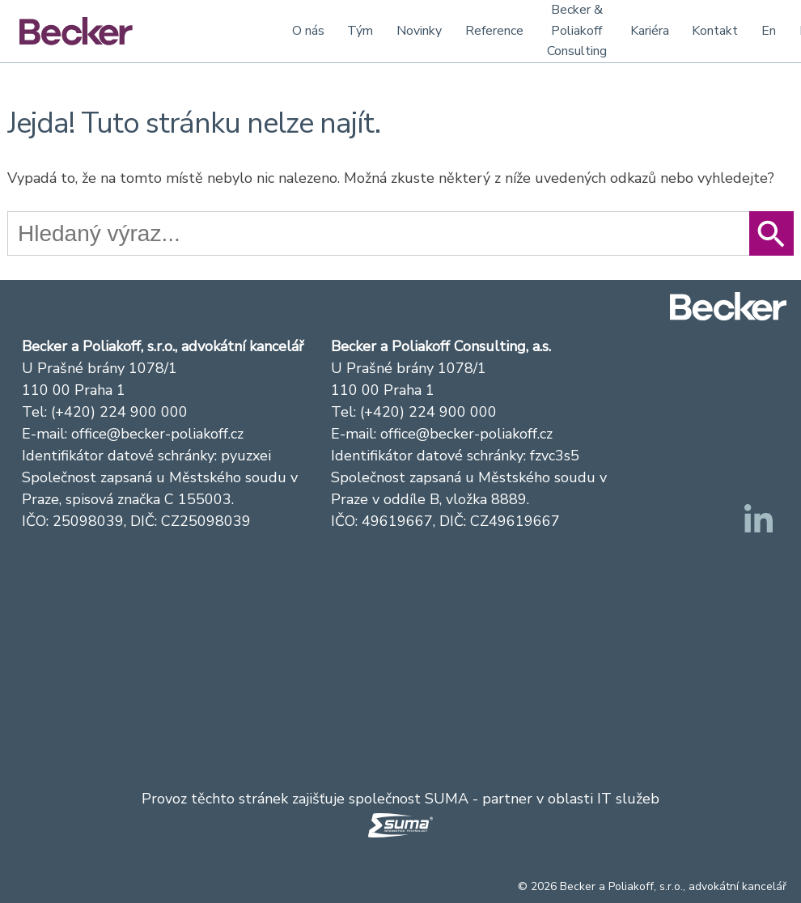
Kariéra (649, 31)
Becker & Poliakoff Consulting (577, 30)
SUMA (446, 798)
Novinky (419, 31)
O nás (308, 31)
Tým (360, 31)
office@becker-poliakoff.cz (157, 433)
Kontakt (715, 31)
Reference (494, 31)
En (768, 31)
